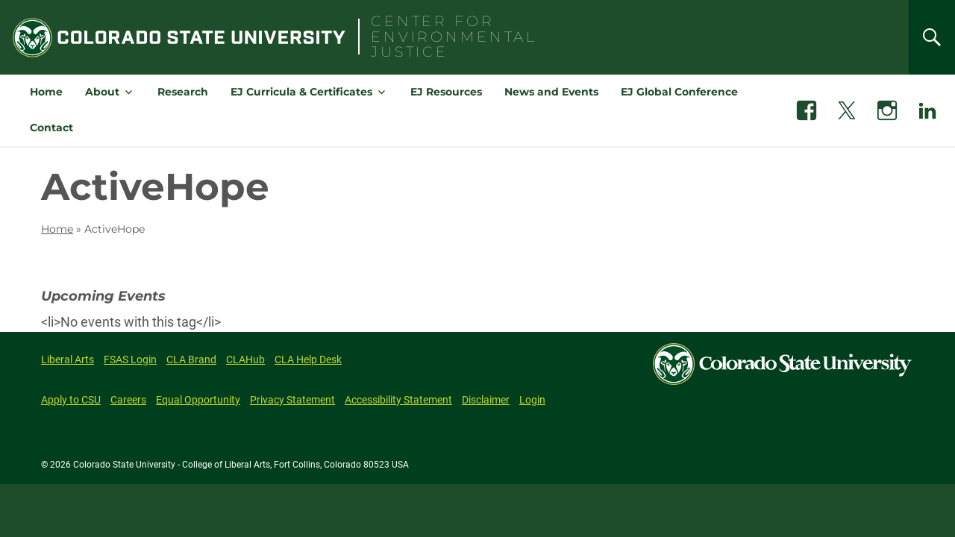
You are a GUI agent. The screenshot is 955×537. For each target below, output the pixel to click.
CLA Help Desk (308, 359)
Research (182, 91)
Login (532, 400)
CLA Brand (191, 359)
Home (46, 91)
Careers (128, 400)
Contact (51, 127)
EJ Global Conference (679, 91)
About (102, 91)
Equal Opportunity (198, 400)
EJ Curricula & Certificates (301, 91)
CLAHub (245, 359)
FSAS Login (130, 359)
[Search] (932, 37)
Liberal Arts (67, 359)
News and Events (551, 91)
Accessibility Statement (398, 400)
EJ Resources (446, 91)
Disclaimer (486, 400)
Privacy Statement (292, 400)
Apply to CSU (71, 400)
